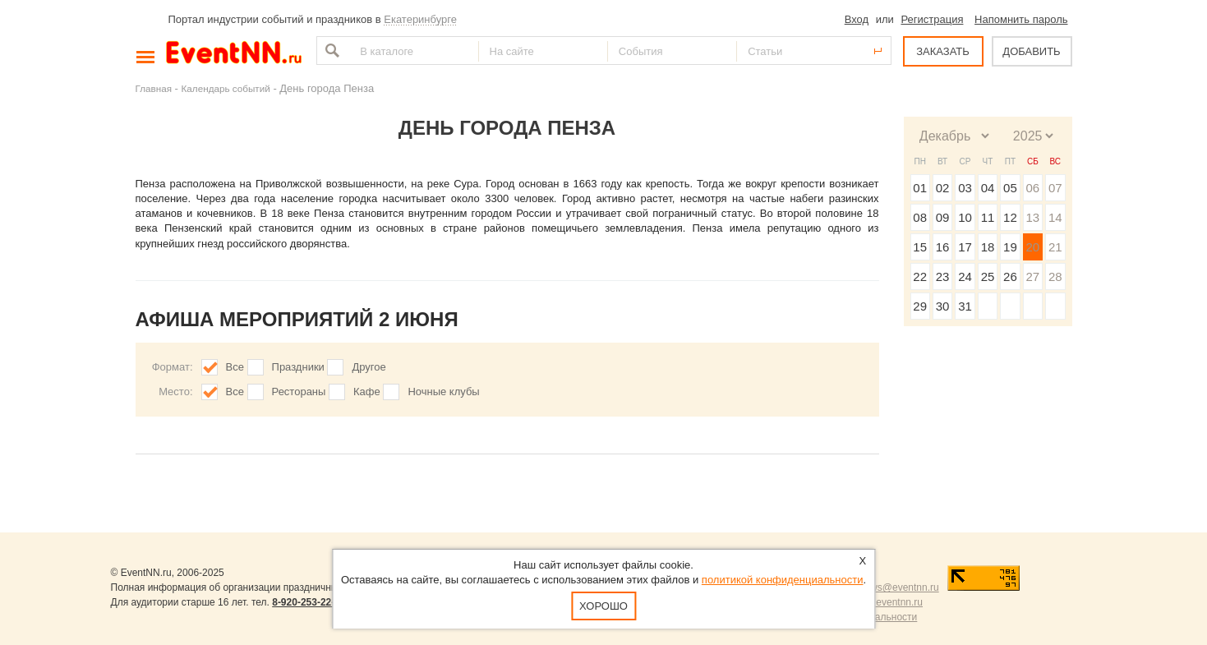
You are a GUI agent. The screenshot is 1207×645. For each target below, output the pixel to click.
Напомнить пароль (1020, 19)
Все (235, 367)
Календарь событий (226, 88)
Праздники (298, 367)
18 (988, 247)
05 (1010, 188)
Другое (368, 367)
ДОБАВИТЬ (1031, 51)
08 (920, 217)
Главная (154, 88)
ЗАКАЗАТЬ (943, 51)
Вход (856, 19)
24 (965, 276)
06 (1032, 188)
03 (965, 188)
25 (988, 276)
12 (1010, 217)
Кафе (366, 391)
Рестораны (299, 391)
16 (943, 247)
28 (1055, 276)
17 (965, 247)
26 (1010, 276)
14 (1055, 217)
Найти (330, 50)
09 (943, 217)
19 (1010, 247)
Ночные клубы (443, 391)
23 (943, 276)
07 (1055, 188)
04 (988, 188)
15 (920, 247)
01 (920, 188)
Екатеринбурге (420, 19)
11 (988, 217)
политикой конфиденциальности (783, 580)
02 (943, 188)
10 (965, 217)
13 (1032, 217)
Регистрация (932, 19)
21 (1055, 247)
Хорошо (603, 606)
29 (920, 306)
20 (1032, 247)
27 (1032, 276)
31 (965, 306)
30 (943, 306)
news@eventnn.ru (899, 587)
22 (920, 276)
